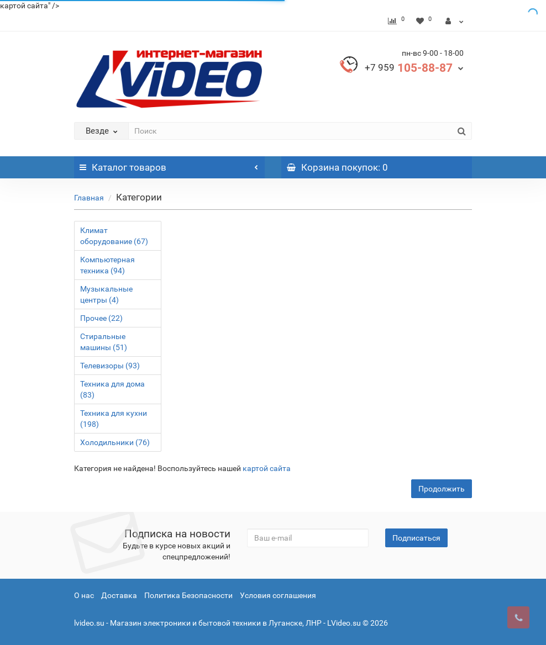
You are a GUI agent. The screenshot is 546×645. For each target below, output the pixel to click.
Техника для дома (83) (112, 389)
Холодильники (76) (115, 442)
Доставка (119, 595)
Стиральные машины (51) (103, 342)
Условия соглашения (278, 595)
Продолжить (441, 488)
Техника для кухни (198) (113, 419)
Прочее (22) (101, 318)
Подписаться (416, 537)
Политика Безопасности (188, 595)
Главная (89, 197)
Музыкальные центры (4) (106, 294)
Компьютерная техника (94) (107, 265)
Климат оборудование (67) (114, 236)
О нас (84, 595)
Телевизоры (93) (110, 365)
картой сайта (267, 468)
